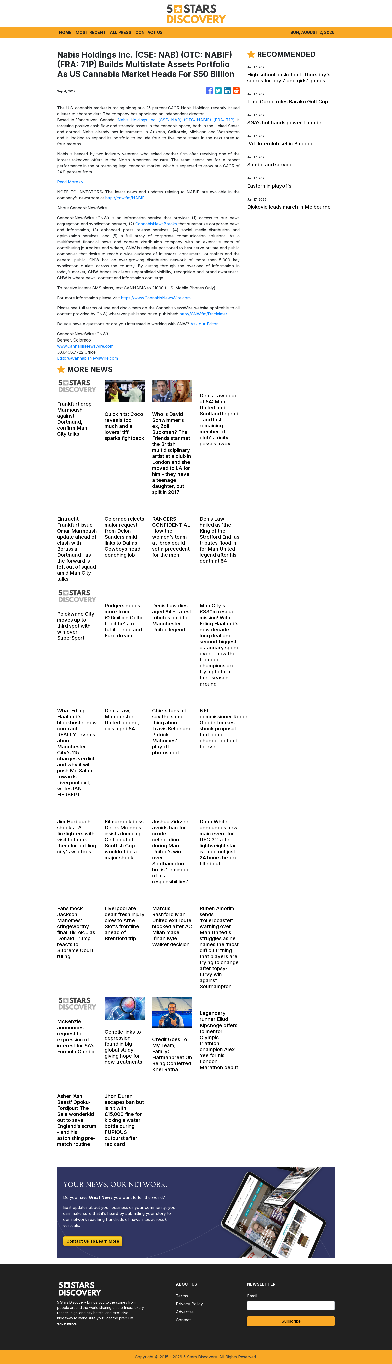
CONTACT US (149, 32)
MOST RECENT (91, 32)
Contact (183, 1319)
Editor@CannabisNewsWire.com (87, 358)
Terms (182, 1295)
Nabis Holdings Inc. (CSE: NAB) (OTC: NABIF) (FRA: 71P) (176, 119)
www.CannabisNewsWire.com (85, 346)
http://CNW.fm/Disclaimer (204, 313)
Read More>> (70, 181)
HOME (65, 32)
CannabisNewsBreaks (156, 223)
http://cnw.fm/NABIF (125, 197)
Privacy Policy (189, 1303)
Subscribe (291, 1321)
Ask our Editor (204, 323)
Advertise (185, 1311)
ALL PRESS (121, 32)
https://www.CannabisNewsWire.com (156, 297)
